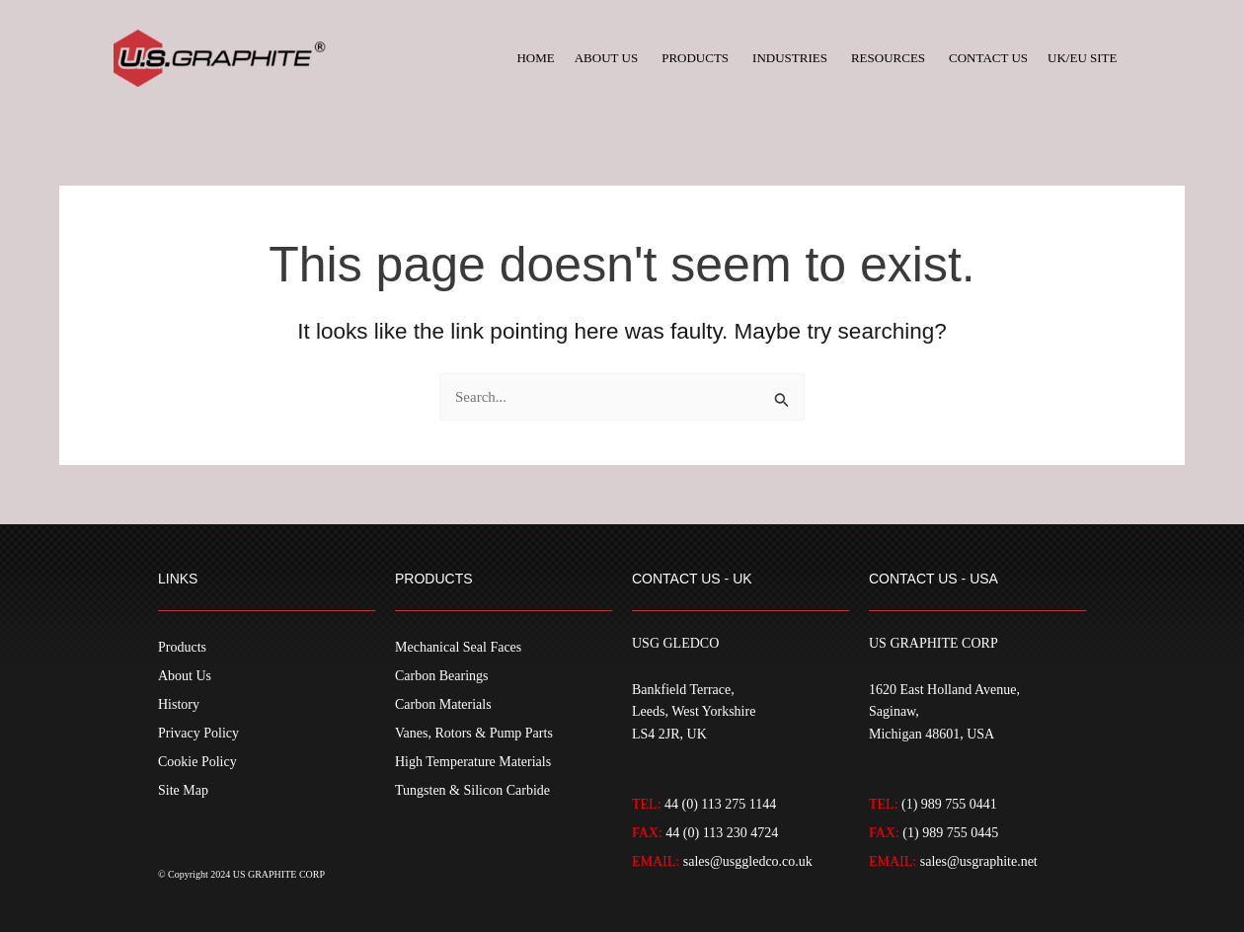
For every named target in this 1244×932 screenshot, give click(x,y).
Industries (789, 57)
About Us (606, 57)
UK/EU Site (1082, 57)
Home (535, 57)
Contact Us (988, 57)
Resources (888, 57)
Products (695, 57)
